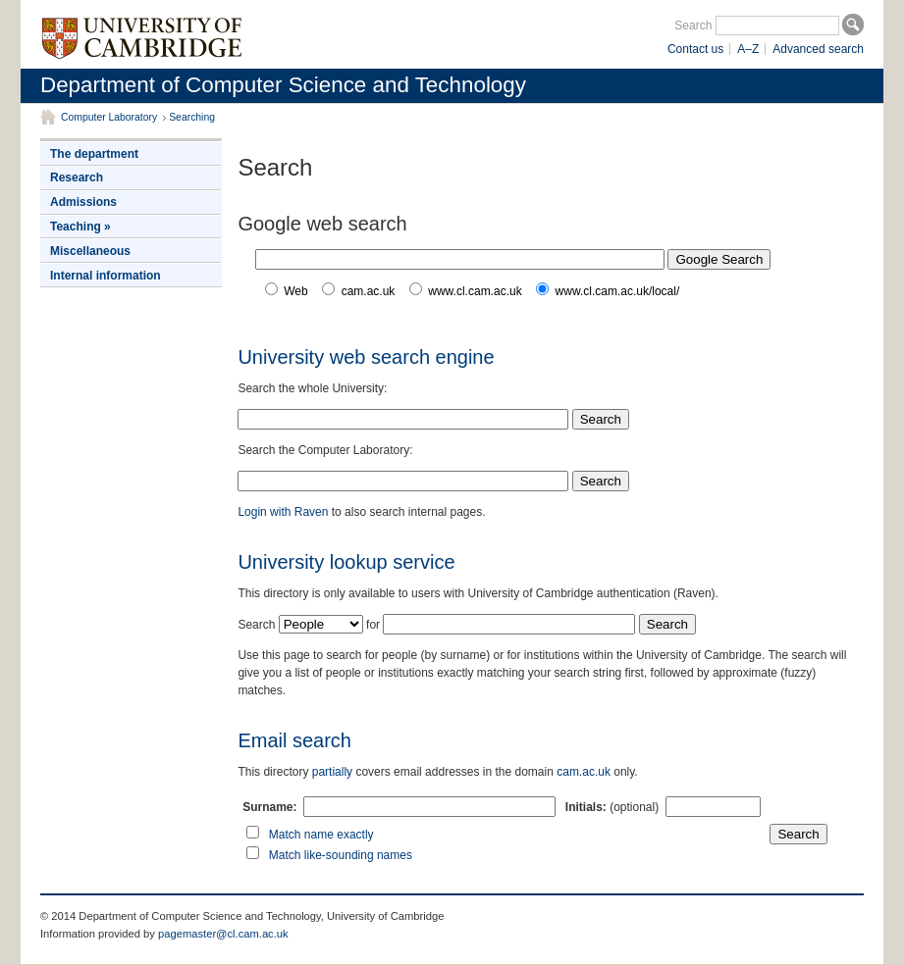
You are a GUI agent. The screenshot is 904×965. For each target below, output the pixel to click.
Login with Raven (283, 512)
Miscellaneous (90, 251)
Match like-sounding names (340, 855)
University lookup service (346, 562)
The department (94, 154)
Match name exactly (321, 834)
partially (332, 772)
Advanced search (818, 49)
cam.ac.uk (584, 772)
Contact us (695, 49)
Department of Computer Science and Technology (283, 85)
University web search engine (366, 357)
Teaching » (80, 226)
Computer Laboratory (109, 117)
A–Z (748, 49)
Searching (192, 117)
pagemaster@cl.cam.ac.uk (223, 934)
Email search (294, 740)
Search (693, 25)
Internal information (105, 275)
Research (76, 177)
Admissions (83, 202)
